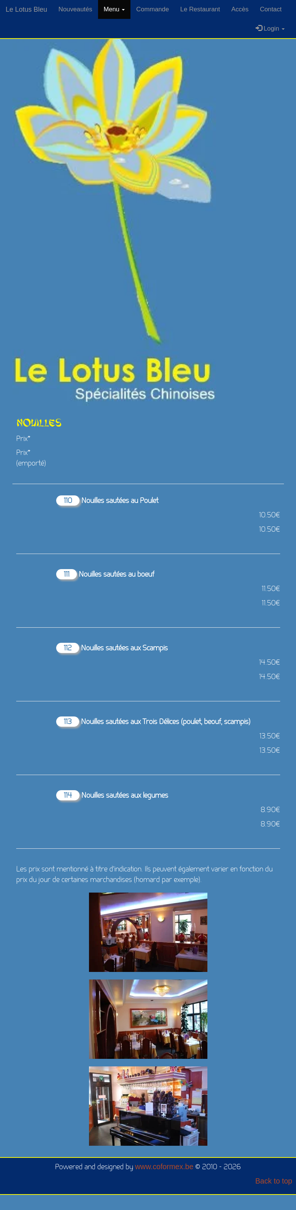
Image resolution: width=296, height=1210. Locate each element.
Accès (239, 9)
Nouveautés (75, 9)
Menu (114, 9)
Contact (271, 9)
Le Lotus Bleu (26, 9)
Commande (152, 9)
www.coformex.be (164, 1166)
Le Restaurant (200, 9)
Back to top (273, 1181)
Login (270, 28)
